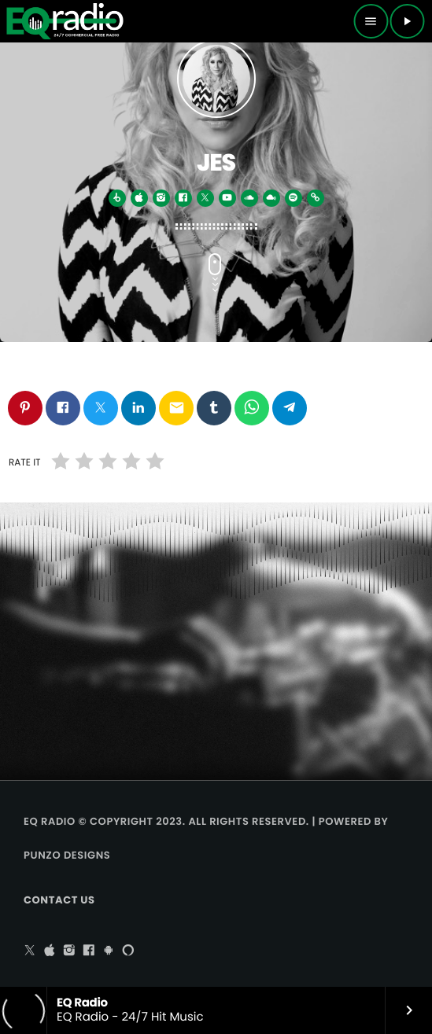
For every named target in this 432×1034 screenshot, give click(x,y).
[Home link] (65, 21)
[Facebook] (89, 951)
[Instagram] (69, 951)
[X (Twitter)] (30, 951)
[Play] (407, 21)
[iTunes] (49, 951)
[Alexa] (128, 951)
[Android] (108, 951)
